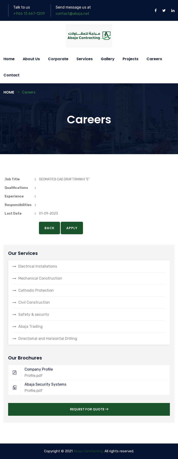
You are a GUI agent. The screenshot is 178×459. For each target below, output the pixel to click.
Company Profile (86, 372)
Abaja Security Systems (86, 387)
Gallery (107, 59)
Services (84, 59)
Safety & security (33, 314)
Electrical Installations (37, 266)
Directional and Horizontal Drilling (47, 338)
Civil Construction (34, 302)
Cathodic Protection (36, 290)
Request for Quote (89, 409)
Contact (11, 75)
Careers (154, 59)
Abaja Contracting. (88, 451)
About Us (31, 59)
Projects (130, 59)
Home (9, 59)
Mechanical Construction (40, 278)
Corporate (58, 59)
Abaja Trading (30, 326)
